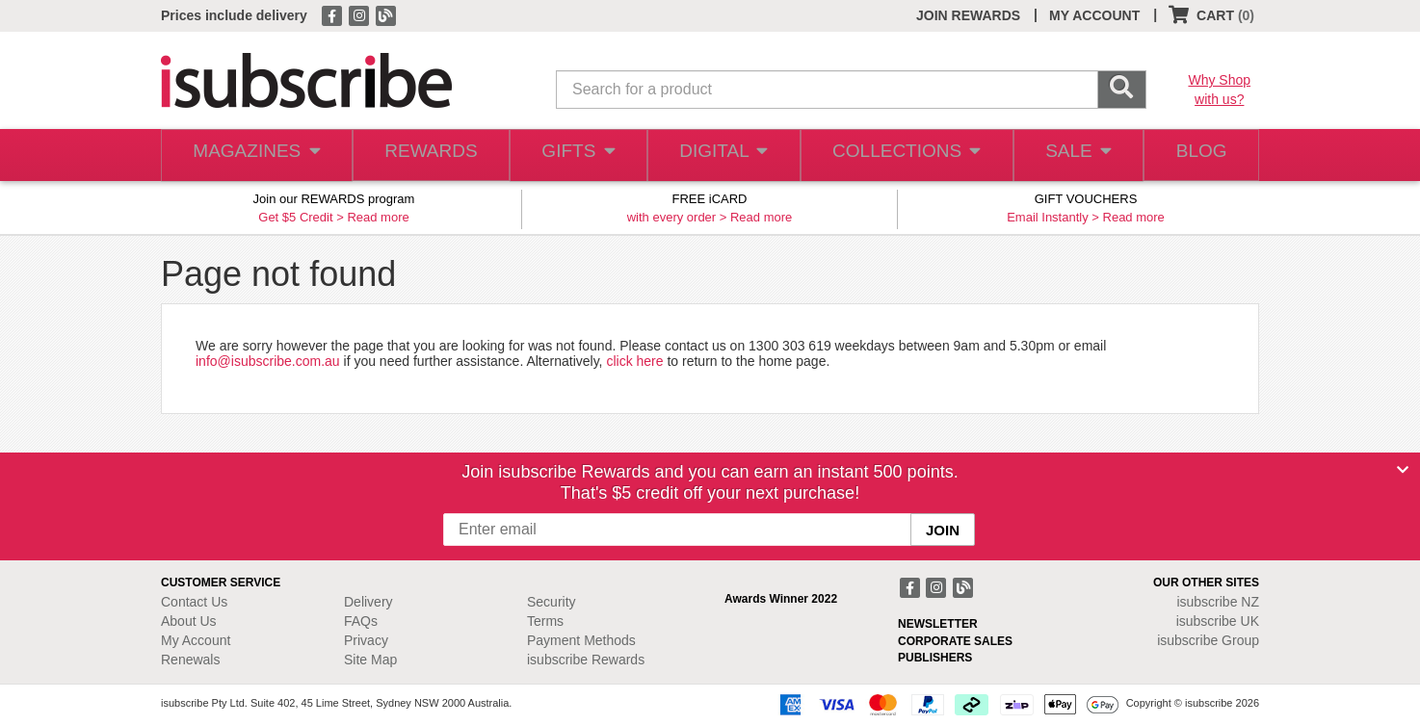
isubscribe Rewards (585, 659)
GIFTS (574, 155)
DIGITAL (721, 155)
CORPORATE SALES (955, 641)
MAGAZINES (254, 155)
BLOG (1198, 155)
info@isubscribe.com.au (268, 361)
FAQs (361, 621)
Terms (545, 621)
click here (634, 361)
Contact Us (194, 601)
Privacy (366, 640)
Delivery (368, 601)
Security (551, 601)
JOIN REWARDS (968, 15)
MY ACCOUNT (1094, 15)
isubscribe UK (1217, 621)
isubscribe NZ (1217, 601)
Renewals (190, 659)
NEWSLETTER (938, 624)
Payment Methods (581, 640)
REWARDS (425, 155)
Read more (377, 217)
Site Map (370, 659)
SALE (1070, 155)
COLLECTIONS (900, 155)
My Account (195, 640)
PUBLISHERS (935, 657)
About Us (189, 621)
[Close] (1402, 470)
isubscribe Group (1208, 640)
